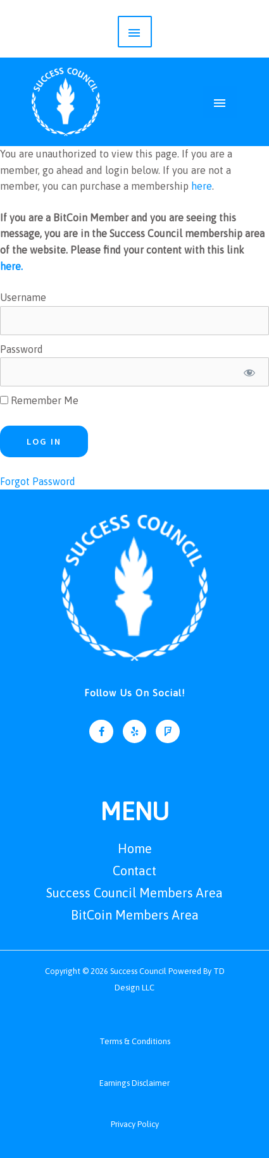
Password (21, 349)
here (201, 186)
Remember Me (39, 400)
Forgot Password (37, 481)
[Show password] (248, 371)
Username (23, 297)
